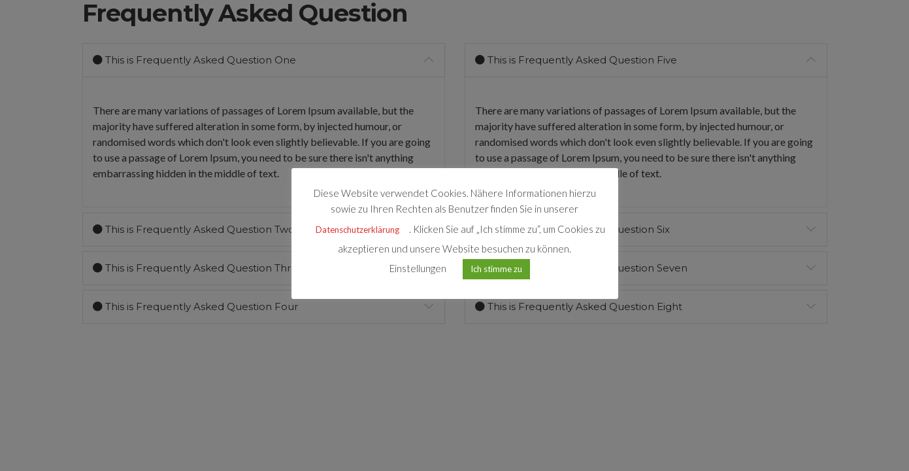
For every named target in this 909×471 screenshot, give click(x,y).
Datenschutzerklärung (357, 229)
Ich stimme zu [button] (496, 269)
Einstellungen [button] (417, 268)
